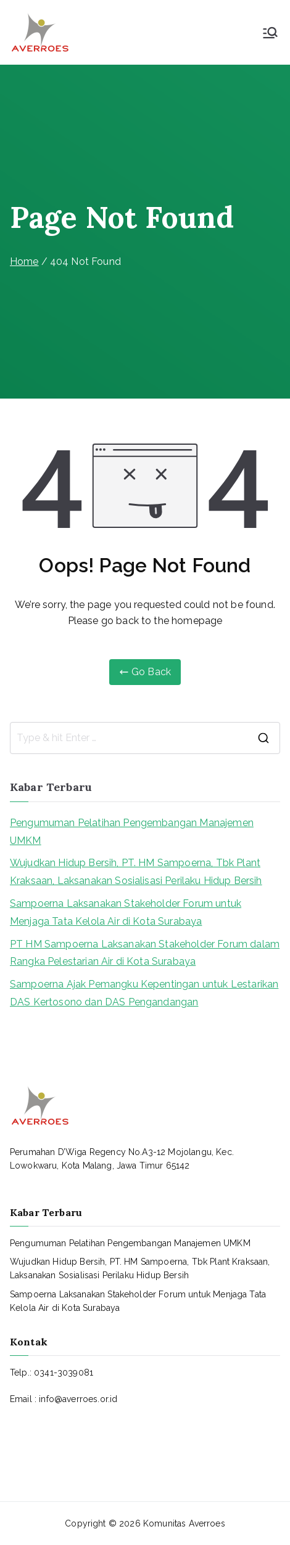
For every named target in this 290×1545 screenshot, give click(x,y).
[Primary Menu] (270, 32)
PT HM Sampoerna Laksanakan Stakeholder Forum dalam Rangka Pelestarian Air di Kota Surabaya (145, 953)
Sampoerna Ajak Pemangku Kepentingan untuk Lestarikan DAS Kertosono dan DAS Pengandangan (144, 993)
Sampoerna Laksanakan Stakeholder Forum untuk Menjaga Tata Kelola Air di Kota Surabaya (125, 912)
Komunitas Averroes (184, 1523)
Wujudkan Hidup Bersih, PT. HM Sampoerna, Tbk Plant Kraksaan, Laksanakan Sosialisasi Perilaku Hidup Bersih (136, 871)
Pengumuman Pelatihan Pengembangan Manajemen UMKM (132, 831)
